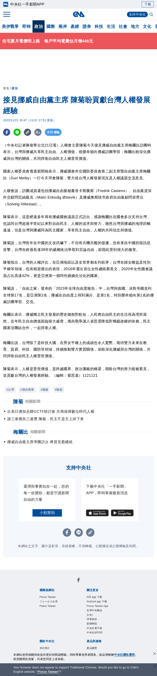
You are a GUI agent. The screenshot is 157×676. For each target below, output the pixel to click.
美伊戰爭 (10, 26)
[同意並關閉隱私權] (154, 654)
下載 (147, 4)
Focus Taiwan (48, 597)
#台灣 (10, 389)
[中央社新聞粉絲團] (78, 580)
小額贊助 (47, 513)
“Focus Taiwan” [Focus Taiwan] (48, 671)
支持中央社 (137, 14)
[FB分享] (6, 132)
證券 (87, 26)
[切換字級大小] (37, 132)
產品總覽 (92, 648)
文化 (147, 26)
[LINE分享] (17, 132)
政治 (38, 26)
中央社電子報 (94, 628)
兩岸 (62, 26)
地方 (135, 26)
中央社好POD (95, 632)
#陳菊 (58, 389)
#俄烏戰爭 (27, 389)
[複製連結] (27, 132)
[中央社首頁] (78, 14)
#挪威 (44, 389)
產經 (75, 26)
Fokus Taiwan (48, 606)
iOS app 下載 (94, 597)
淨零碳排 (92, 619)
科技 (99, 26)
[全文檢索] (151, 15)
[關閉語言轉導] (154, 667)
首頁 (6, 88)
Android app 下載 (97, 601)
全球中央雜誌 (94, 610)
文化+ (90, 614)
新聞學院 (92, 623)
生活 (111, 26)
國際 (50, 26)
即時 (26, 26)
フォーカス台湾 (49, 601)
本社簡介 (45, 648)
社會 (123, 26)
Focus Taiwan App (97, 606)
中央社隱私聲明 (124, 654)
